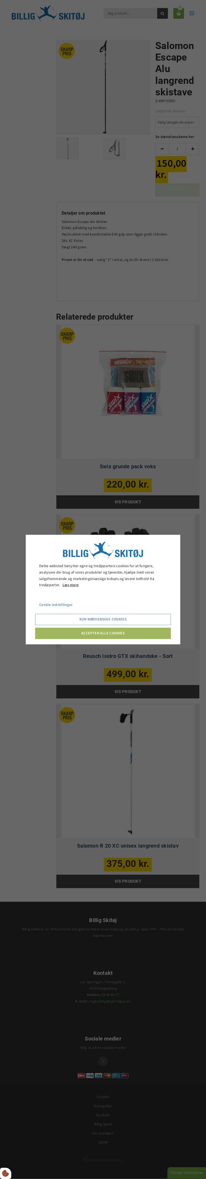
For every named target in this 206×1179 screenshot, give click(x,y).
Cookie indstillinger (55, 605)
